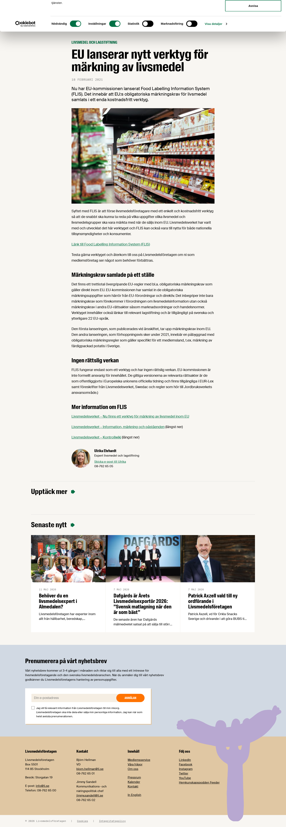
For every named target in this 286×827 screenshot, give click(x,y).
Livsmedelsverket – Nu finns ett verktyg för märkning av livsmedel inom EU (130, 416)
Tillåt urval (253, 23)
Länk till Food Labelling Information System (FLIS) (111, 244)
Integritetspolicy (112, 821)
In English (134, 795)
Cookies (82, 821)
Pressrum (134, 777)
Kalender (134, 782)
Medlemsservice (139, 760)
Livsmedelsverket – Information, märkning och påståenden (118, 427)
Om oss (133, 769)
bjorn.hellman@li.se (90, 769)
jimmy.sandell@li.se (89, 795)
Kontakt (133, 786)
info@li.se (42, 786)
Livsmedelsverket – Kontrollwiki (96, 437)
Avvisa (253, 36)
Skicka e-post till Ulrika (110, 462)
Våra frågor (135, 764)
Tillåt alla (253, 10)
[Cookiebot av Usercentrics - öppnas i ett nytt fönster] (25, 54)
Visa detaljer (213, 54)
